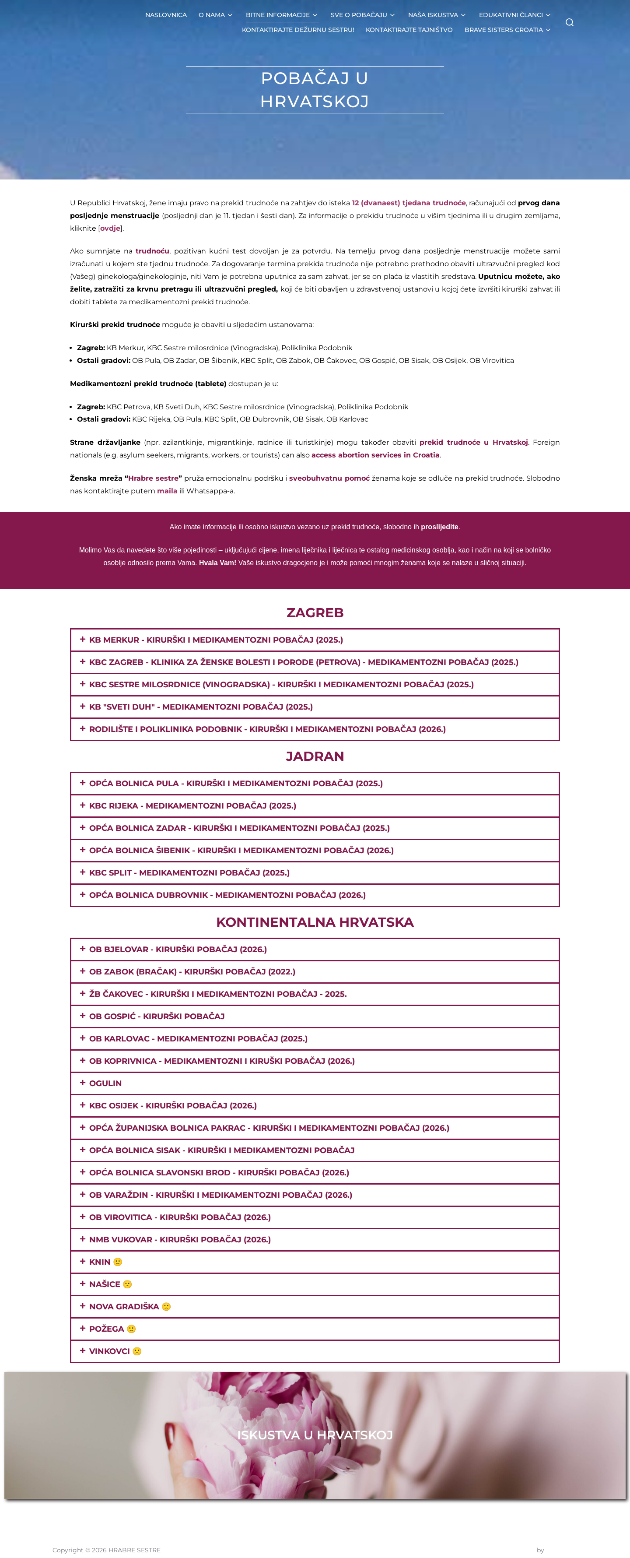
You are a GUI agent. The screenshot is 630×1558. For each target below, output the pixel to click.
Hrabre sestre (153, 478)
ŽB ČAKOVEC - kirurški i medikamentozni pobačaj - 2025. (218, 994)
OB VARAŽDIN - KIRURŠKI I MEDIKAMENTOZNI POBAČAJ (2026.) (220, 1195)
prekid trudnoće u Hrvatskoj (474, 442)
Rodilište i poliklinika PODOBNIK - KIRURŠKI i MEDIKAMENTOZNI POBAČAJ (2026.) (267, 729)
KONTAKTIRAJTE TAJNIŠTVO (409, 30)
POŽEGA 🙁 (112, 1329)
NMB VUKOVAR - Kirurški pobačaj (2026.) (180, 1240)
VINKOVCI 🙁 (115, 1351)
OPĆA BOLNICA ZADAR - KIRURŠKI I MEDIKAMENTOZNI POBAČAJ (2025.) (239, 828)
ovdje (110, 228)
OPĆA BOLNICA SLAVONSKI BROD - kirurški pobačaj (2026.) (219, 1173)
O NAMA (217, 15)
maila (167, 491)
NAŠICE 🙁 (110, 1284)
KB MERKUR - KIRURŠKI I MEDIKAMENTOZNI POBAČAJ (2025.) (216, 640)
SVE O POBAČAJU (364, 15)
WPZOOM (562, 1541)
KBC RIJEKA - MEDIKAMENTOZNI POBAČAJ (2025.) (192, 806)
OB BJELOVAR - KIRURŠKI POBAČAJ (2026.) (178, 949)
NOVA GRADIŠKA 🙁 (130, 1307)
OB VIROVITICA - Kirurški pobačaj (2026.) (180, 1217)
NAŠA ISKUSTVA (438, 15)
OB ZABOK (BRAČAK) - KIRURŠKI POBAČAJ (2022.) (192, 972)
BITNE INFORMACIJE (283, 15)
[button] (315, 640)
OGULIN (105, 1083)
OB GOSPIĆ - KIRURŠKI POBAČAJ (157, 1016)
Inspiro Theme (513, 1541)
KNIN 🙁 (105, 1262)
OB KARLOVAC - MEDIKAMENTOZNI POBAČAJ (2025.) (198, 1039)
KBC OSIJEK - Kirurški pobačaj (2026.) (173, 1106)
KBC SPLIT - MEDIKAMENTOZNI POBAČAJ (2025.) (189, 873)
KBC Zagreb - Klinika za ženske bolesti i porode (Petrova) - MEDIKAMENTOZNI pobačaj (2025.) (303, 662)
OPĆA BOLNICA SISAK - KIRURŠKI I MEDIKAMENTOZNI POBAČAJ (222, 1150)
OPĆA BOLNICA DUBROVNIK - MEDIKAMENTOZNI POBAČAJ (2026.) (227, 895)
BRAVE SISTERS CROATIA (509, 30)
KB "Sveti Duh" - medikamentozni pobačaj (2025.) (201, 707)
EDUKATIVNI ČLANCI (516, 15)
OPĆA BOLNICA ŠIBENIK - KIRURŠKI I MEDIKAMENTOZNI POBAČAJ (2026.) (241, 850)
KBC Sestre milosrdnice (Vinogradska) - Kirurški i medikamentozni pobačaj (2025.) (281, 684)
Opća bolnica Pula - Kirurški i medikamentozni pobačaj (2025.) (236, 783)
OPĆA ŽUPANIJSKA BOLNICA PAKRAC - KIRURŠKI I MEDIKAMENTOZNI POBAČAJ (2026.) (269, 1128)
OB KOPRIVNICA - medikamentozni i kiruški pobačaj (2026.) (222, 1061)
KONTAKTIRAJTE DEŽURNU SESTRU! (298, 30)
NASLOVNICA (167, 15)
